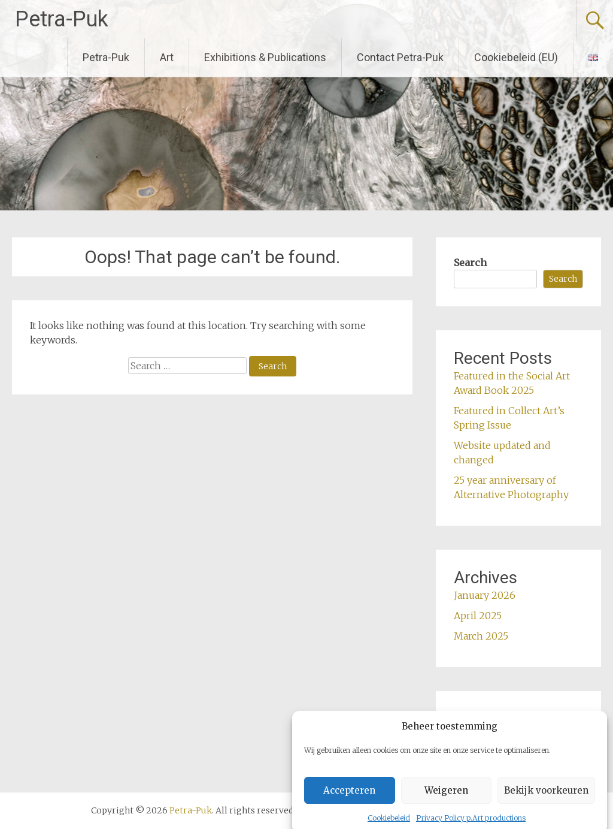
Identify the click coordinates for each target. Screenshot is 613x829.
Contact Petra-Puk (400, 57)
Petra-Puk (61, 19)
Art (167, 57)
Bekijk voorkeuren (546, 798)
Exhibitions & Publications (265, 57)
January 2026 (484, 595)
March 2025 (481, 636)
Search (470, 263)
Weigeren (446, 798)
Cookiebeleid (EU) (516, 57)
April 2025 (478, 616)
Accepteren (349, 798)
